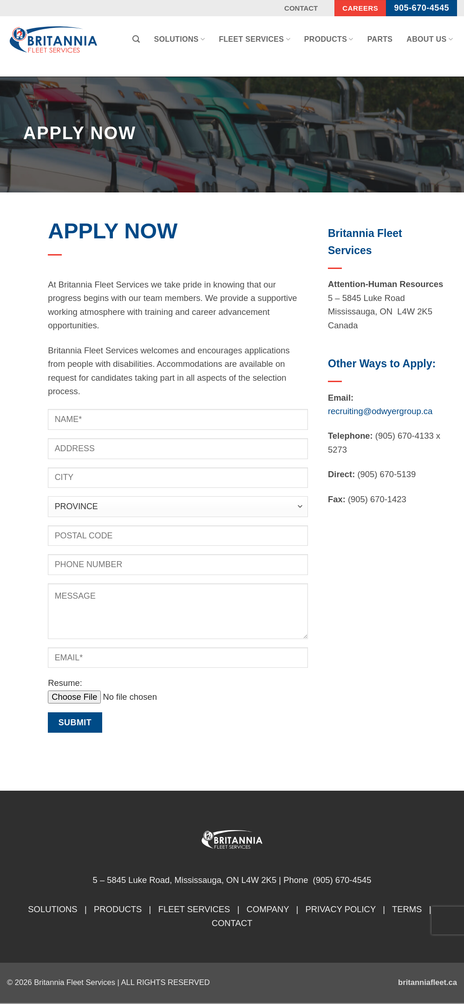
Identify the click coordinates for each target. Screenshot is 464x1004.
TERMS (407, 909)
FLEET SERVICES (194, 909)
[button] (136, 39)
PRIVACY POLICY (341, 909)
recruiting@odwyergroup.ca (380, 411)
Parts (380, 39)
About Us (429, 39)
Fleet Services (254, 39)
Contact (301, 8)
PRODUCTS (118, 909)
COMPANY (268, 909)
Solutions (179, 39)
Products (328, 39)
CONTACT (232, 923)
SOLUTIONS (52, 909)
